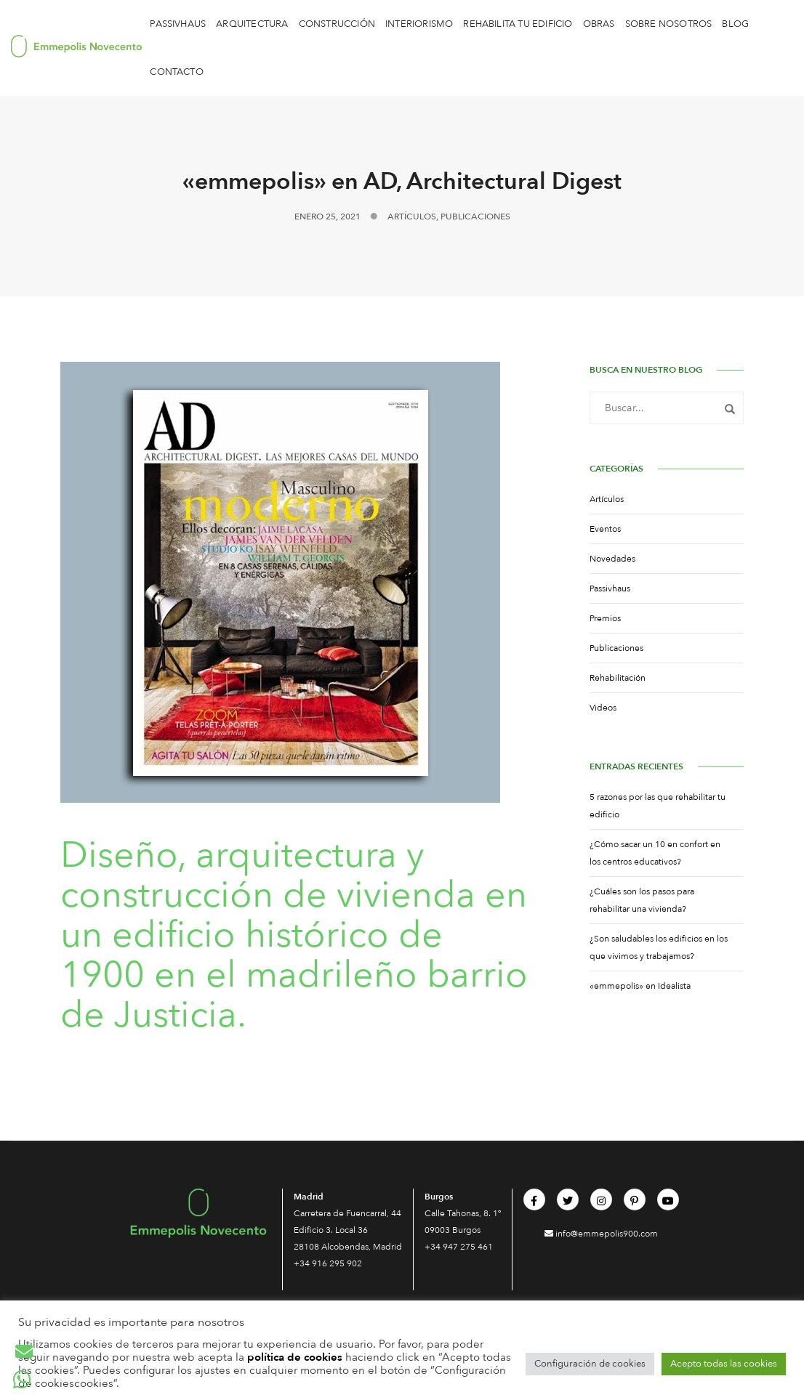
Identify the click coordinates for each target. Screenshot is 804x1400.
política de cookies (294, 1357)
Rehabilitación (618, 678)
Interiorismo (419, 24)
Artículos (411, 216)
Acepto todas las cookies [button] (723, 1363)
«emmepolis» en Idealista (640, 986)
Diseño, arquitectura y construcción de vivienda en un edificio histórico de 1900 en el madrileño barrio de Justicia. (294, 935)
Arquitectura (252, 24)
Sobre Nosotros (668, 24)
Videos (603, 707)
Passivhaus (178, 24)
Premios (605, 618)
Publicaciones (475, 216)
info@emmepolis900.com (601, 1233)
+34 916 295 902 (328, 1263)
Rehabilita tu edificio (517, 24)
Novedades (612, 559)
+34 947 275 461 (459, 1247)
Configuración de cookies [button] (590, 1363)
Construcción (337, 24)
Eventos (605, 529)
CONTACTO (177, 71)
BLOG (735, 24)
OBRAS (599, 24)
